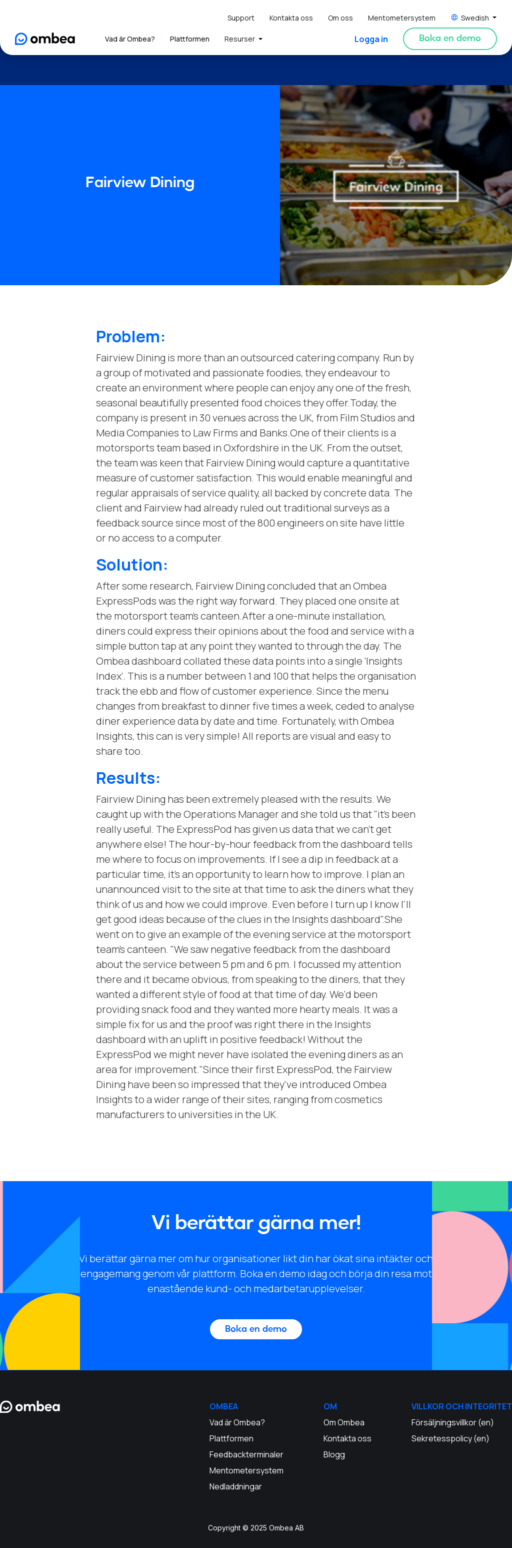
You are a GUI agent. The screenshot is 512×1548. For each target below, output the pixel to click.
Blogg (334, 1454)
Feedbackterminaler (247, 1454)
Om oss (340, 18)
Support (241, 18)
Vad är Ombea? (130, 39)
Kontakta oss (291, 18)
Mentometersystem (402, 18)
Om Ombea (344, 1422)
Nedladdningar (236, 1486)
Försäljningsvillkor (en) (453, 1422)
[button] (473, 18)
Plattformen (190, 39)
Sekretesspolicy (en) (451, 1438)
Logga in (371, 39)
